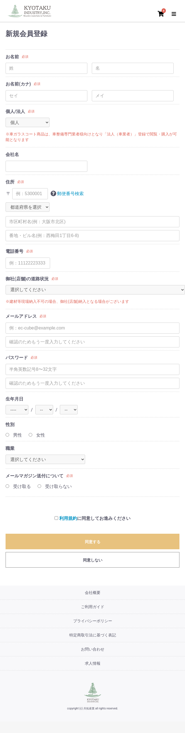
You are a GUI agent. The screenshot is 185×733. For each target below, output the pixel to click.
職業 (10, 448)
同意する (92, 542)
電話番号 (14, 251)
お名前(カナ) (18, 84)
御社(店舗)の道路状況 (27, 278)
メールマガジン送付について (34, 475)
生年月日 (14, 399)
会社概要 (92, 592)
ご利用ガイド (92, 606)
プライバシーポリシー (92, 621)
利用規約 (68, 518)
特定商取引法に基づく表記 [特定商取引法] (92, 635)
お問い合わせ (92, 649)
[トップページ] (30, 10)
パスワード (17, 357)
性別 (10, 424)
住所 (10, 182)
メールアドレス (21, 316)
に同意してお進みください (92, 518)
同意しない (92, 560)
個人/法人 (15, 111)
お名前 (12, 56)
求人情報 (92, 663)
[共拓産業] (93, 692)
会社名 (12, 154)
